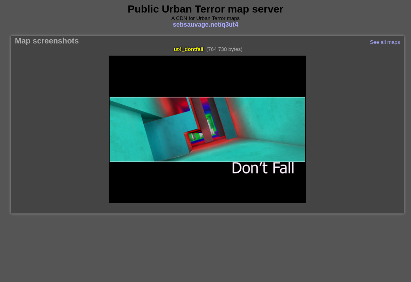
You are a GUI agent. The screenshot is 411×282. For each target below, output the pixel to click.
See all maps (385, 42)
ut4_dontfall (189, 49)
